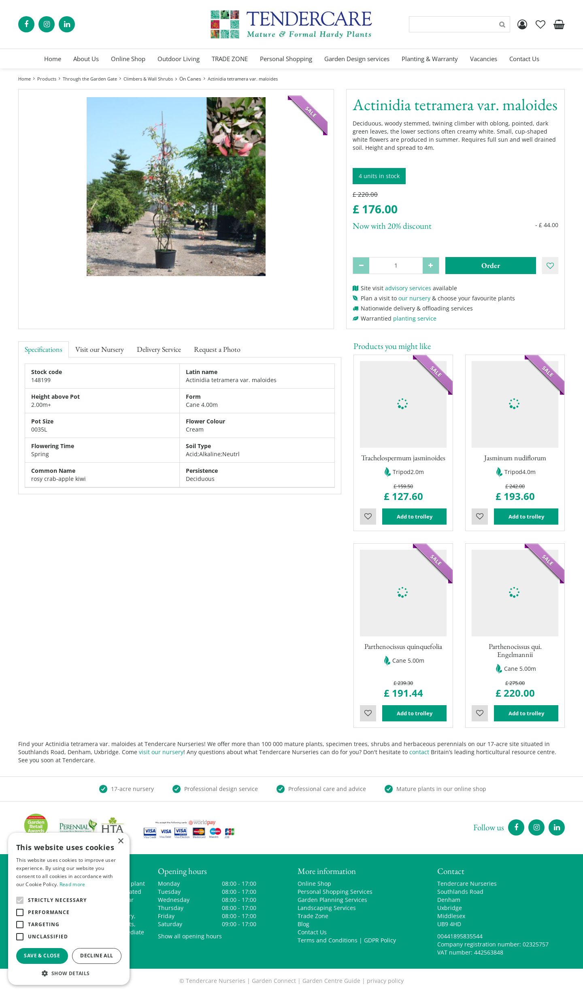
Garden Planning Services (332, 900)
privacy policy (385, 980)
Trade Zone (313, 916)
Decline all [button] (96, 955)
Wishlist (368, 516)
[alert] (69, 909)
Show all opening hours (190, 936)
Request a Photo (217, 349)
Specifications (43, 349)
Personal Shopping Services (335, 891)
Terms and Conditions (327, 940)
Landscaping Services (327, 908)
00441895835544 (460, 936)
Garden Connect (274, 980)
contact (419, 752)
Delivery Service (159, 349)
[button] (68, 973)
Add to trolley (414, 516)
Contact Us (312, 932)
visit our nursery (161, 752)
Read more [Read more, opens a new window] (72, 884)
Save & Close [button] (42, 955)
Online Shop (314, 883)
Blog (303, 924)
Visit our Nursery (99, 349)
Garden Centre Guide (331, 980)
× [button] (120, 841)
